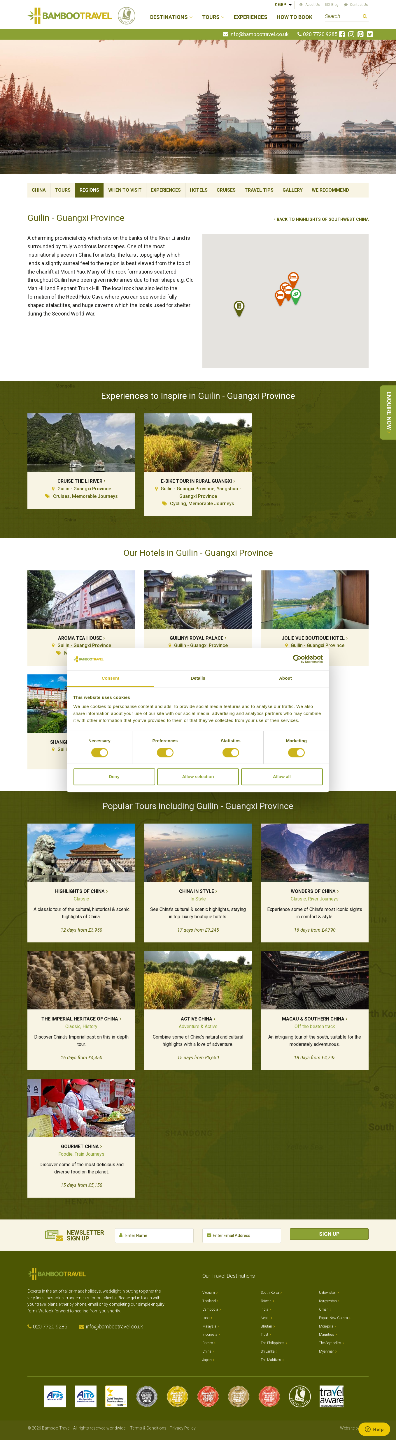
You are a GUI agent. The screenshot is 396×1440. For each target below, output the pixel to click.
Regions (89, 190)
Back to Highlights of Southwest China (323, 219)
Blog (335, 5)
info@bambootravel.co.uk (259, 34)
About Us (312, 5)
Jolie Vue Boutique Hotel (313, 638)
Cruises (226, 190)
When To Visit (125, 190)
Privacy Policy (183, 1428)
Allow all (282, 776)
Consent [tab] (111, 678)
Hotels (199, 190)
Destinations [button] (169, 17)
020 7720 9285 (320, 34)
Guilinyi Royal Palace (196, 638)
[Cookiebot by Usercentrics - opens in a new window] (297, 659)
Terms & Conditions (148, 1428)
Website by (354, 1428)
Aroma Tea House (80, 638)
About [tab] (285, 678)
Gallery (293, 190)
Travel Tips (259, 190)
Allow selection (198, 776)
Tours (63, 190)
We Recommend (330, 190)
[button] (280, 299)
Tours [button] (211, 17)
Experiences (250, 17)
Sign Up (329, 1234)
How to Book (294, 17)
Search (365, 17)
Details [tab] (198, 678)
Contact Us (359, 5)
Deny (114, 776)
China (39, 190)
